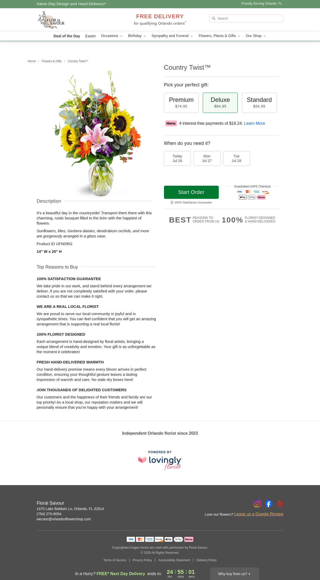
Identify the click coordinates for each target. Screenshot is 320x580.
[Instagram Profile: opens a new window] (257, 503)
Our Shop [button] (256, 36)
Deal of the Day (66, 36)
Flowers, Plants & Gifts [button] (220, 36)
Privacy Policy (142, 560)
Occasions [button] (112, 36)
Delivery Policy (206, 560)
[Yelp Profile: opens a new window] (280, 503)
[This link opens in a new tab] (160, 460)
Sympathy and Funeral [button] (173, 36)
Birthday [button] (137, 36)
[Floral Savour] (74, 19)
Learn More (254, 123)
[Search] (246, 18)
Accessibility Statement (174, 560)
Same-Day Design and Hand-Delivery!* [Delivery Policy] (71, 4)
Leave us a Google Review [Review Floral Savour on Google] (258, 514)
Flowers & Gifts (51, 61)
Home (32, 61)
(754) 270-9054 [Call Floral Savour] (49, 514)
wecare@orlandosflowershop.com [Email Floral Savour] (64, 519)
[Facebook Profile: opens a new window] (268, 503)
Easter (90, 36)
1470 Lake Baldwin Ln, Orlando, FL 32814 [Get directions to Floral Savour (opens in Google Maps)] (70, 509)
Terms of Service (114, 560)
